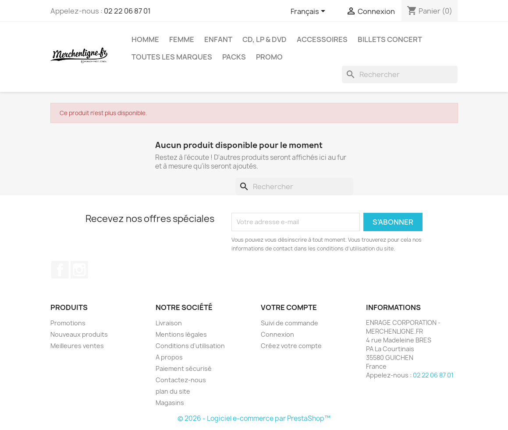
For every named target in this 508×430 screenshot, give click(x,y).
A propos (169, 357)
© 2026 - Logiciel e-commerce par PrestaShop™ (254, 418)
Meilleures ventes (77, 346)
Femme (181, 39)
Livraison (169, 323)
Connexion (277, 334)
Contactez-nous (181, 380)
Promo (269, 57)
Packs (234, 57)
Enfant (218, 39)
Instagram (79, 269)
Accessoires (322, 39)
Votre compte (289, 307)
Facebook (60, 269)
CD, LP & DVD (264, 39)
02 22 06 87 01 (127, 11)
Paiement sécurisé (184, 368)
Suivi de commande (289, 323)
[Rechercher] (400, 74)
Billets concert (390, 39)
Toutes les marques (171, 57)
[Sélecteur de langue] (309, 12)
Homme (145, 39)
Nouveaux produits (79, 334)
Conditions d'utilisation (190, 346)
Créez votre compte (291, 346)
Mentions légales (181, 334)
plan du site (173, 391)
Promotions (67, 323)
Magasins (170, 402)
